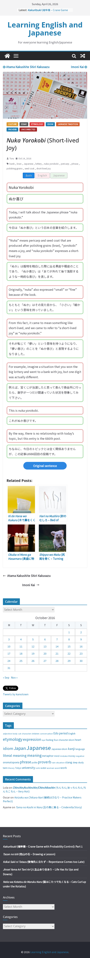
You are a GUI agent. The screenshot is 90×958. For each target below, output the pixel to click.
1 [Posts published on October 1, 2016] (69, 632)
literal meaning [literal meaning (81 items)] (15, 755)
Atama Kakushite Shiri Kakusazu (26, 67)
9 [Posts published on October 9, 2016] (81, 639)
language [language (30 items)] (80, 748)
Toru (11, 158)
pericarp (65, 163)
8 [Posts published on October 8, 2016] (69, 639)
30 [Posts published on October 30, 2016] (81, 661)
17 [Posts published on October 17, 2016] (8, 653)
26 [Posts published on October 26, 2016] (33, 661)
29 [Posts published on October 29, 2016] (69, 661)
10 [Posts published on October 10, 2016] (8, 646)
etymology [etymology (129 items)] (12, 739)
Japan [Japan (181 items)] (20, 748)
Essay (24, 124)
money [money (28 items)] (71, 755)
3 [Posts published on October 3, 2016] (9, 639)
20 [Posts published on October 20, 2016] (45, 653)
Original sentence (45, 466)
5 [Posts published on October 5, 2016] (33, 639)
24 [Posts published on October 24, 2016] (8, 661)
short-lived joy (43, 168)
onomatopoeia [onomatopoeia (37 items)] (11, 762)
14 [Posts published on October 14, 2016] (57, 646)
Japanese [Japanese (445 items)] (38, 747)
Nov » (14, 677)
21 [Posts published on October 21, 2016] (57, 653)
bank (12, 163)
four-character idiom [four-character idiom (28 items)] (64, 739)
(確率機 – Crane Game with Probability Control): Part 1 (43, 846)
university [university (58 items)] (28, 767)
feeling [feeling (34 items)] (49, 740)
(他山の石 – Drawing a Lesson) (29, 854)
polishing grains (14, 168)
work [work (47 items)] (63, 768)
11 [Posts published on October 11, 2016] (20, 646)
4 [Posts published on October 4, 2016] (21, 639)
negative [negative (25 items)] (80, 755)
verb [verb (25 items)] (38, 767)
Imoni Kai (79, 67)
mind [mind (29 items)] (56, 755)
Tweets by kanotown (15, 694)
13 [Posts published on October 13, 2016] (45, 646)
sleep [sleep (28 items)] (75, 762)
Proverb (12, 129)
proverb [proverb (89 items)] (44, 761)
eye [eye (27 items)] (43, 739)
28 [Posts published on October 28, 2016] (57, 661)
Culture (12, 124)
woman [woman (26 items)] (50, 767)
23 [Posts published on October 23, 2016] (81, 653)
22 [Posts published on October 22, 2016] (69, 653)
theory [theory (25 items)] (11, 767)
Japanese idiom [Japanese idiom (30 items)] (59, 748)
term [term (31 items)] (5, 768)
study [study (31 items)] (81, 762)
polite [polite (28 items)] (34, 762)
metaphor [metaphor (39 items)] (48, 756)
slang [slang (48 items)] (68, 762)
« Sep (6, 677)
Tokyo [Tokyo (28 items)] (18, 767)
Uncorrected (28, 129)
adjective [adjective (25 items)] (7, 733)
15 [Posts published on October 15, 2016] (69, 646)
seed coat (29, 168)
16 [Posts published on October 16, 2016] (81, 646)
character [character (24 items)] (26, 733)
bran (19, 163)
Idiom (50, 124)
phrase (74, 163)
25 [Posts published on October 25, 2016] (20, 661)
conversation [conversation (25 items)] (46, 733)
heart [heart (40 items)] (78, 740)
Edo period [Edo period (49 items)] (60, 733)
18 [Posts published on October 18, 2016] (20, 653)
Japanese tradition (68, 124)
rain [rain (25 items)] (54, 762)
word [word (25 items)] (57, 767)
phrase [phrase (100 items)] (25, 761)
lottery (38, 163)
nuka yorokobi (51, 163)
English (42, 175)
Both (29, 175)
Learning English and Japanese (45, 29)
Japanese (28, 163)
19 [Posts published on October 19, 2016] (33, 653)
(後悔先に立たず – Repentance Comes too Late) (43, 862)
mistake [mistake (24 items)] (64, 756)
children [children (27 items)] (35, 733)
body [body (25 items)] (15, 733)
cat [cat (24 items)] (19, 733)
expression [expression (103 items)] (32, 739)
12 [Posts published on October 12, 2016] (33, 646)
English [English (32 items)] (71, 733)
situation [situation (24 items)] (60, 762)
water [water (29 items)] (43, 767)
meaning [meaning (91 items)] (34, 755)
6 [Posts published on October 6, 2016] (45, 639)
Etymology (37, 124)
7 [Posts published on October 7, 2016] (57, 639)
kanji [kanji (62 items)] (71, 748)
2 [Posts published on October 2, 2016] (81, 632)
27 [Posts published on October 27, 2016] (45, 661)
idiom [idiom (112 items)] (8, 748)
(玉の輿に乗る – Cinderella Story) (49, 807)
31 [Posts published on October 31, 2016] (8, 668)
